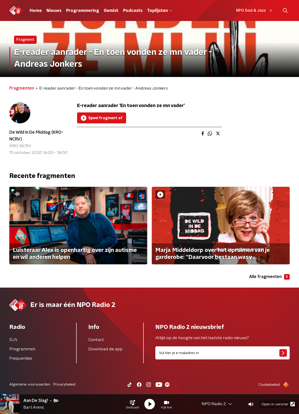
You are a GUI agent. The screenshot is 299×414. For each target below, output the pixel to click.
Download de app (105, 349)
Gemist (111, 11)
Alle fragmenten (269, 277)
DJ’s (13, 340)
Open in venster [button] (278, 404)
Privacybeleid (64, 384)
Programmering (82, 11)
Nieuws (53, 11)
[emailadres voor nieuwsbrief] (222, 352)
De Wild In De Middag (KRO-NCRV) (36, 135)
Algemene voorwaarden (29, 384)
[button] (132, 404)
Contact (96, 340)
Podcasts (132, 11)
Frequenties (20, 358)
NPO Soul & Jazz (254, 10)
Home (36, 11)
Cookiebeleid (269, 384)
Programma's (22, 349)
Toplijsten (159, 11)
